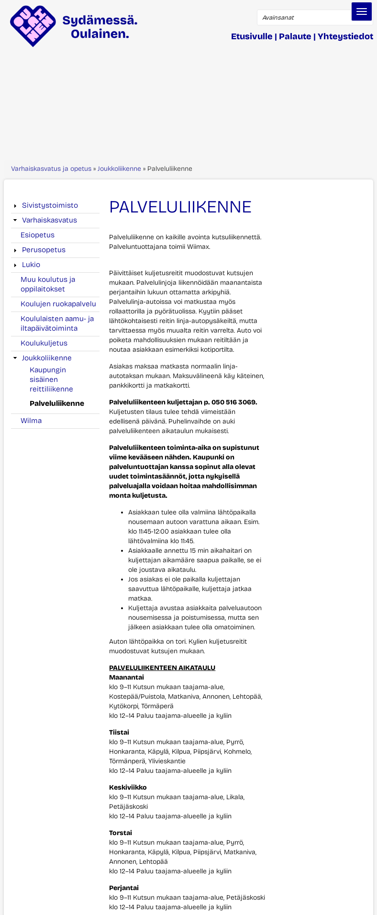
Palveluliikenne (57, 403)
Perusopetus (44, 249)
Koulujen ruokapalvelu (58, 304)
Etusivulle (252, 36)
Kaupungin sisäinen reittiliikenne (51, 379)
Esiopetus (38, 235)
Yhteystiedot (345, 36)
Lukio (31, 264)
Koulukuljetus (44, 343)
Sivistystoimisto (50, 205)
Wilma (31, 420)
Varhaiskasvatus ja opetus (51, 169)
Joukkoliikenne (119, 169)
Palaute (295, 36)
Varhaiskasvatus (49, 220)
